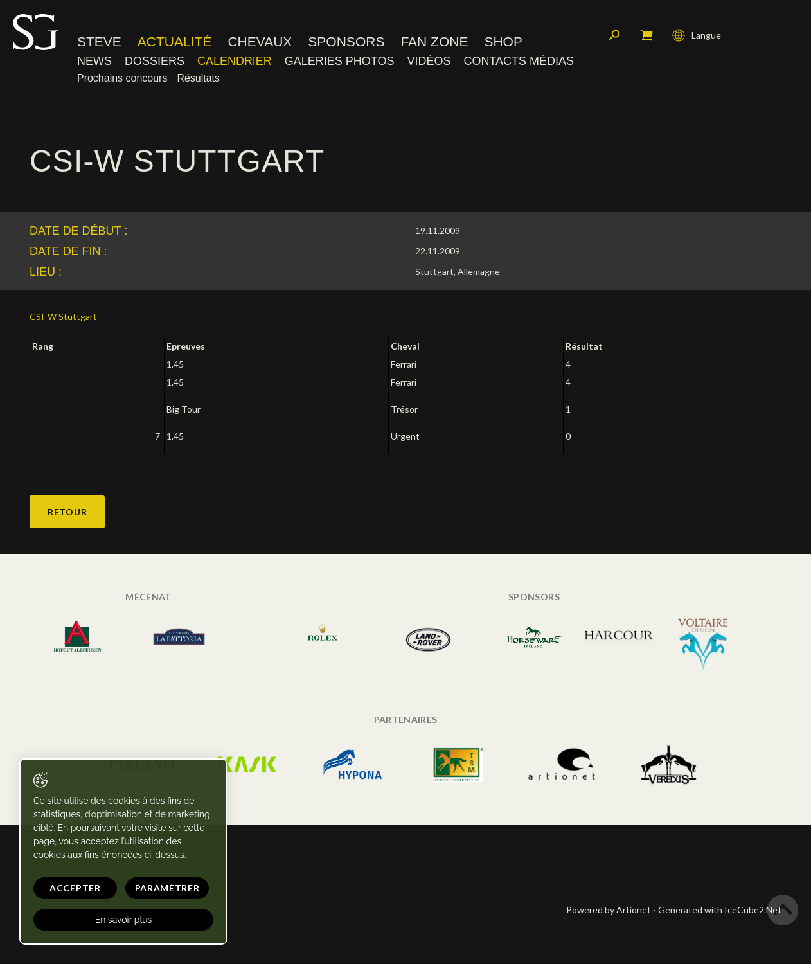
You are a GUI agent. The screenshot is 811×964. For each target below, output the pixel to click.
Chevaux (259, 41)
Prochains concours (122, 78)
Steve (99, 41)
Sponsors (346, 41)
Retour (67, 511)
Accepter (75, 887)
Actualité (175, 41)
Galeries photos (340, 61)
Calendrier (234, 61)
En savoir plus (123, 920)
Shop (503, 41)
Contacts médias (518, 61)
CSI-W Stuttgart (63, 316)
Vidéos (428, 61)
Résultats (198, 78)
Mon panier (646, 35)
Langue (696, 35)
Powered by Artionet (608, 909)
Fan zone (434, 41)
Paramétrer (167, 887)
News (94, 61)
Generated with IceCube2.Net (719, 909)
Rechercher (614, 35)
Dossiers (154, 61)
